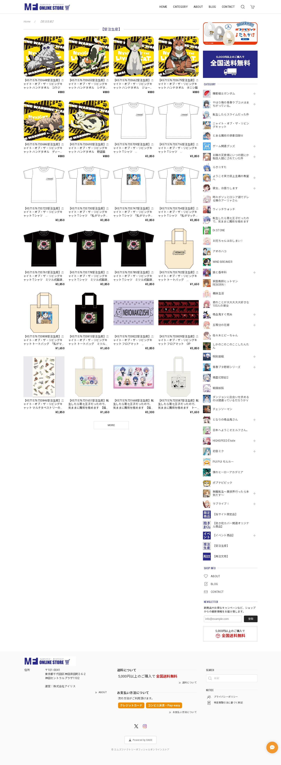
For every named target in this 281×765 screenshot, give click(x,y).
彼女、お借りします (225, 188)
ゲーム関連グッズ (224, 146)
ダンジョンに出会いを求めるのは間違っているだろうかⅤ (231, 398)
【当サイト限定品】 (225, 514)
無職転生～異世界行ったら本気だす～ (231, 493)
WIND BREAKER (222, 261)
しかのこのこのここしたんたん (231, 346)
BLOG (212, 6)
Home (26, 21)
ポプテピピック (222, 482)
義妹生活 (218, 293)
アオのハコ (220, 251)
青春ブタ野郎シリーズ (226, 367)
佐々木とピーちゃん (225, 335)
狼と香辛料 (220, 272)
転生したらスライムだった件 (231, 114)
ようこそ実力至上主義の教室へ (231, 178)
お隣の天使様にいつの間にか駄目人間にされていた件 (231, 157)
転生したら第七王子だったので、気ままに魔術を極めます (231, 220)
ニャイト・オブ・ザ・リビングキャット (231, 125)
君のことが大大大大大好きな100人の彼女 (231, 304)
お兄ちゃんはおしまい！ (228, 240)
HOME (163, 6)
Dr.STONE (219, 230)
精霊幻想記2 (220, 377)
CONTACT (228, 6)
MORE (111, 425)
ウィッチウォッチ (224, 209)
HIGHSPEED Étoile (224, 440)
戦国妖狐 (218, 388)
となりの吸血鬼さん (225, 419)
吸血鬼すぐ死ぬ (222, 314)
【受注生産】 (221, 545)
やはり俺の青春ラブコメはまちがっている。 (231, 104)
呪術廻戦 (218, 356)
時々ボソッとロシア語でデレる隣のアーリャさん (231, 199)
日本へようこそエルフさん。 (231, 430)
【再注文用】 (221, 556)
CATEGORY (180, 6)
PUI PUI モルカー (223, 461)
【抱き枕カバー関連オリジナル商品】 (231, 525)
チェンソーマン (222, 409)
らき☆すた (220, 167)
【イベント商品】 (224, 535)
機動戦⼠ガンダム (224, 93)
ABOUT (198, 6)
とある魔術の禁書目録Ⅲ (229, 135)
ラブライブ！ (221, 503)
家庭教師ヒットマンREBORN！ (225, 283)
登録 (250, 618)
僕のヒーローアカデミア (228, 472)
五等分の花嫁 (221, 324)
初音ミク (218, 451)
